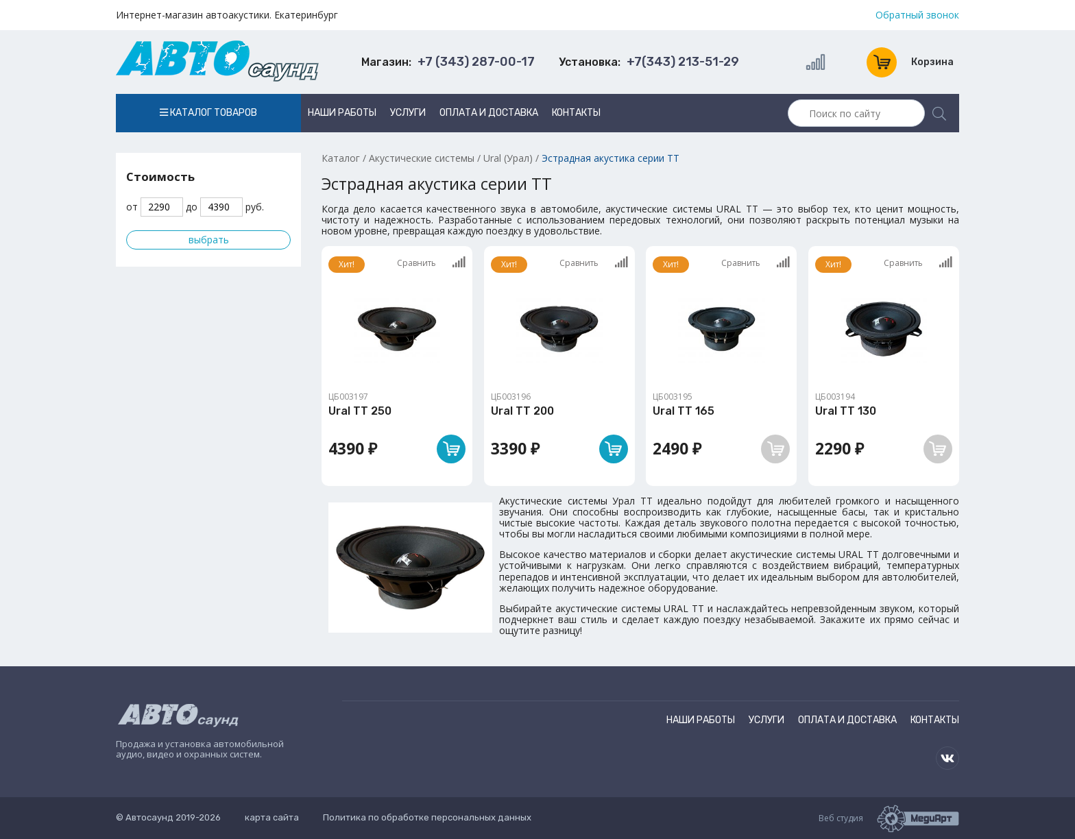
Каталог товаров (208, 113)
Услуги (408, 113)
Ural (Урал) (508, 158)
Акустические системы (421, 158)
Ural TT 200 (522, 410)
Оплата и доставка (488, 113)
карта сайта (272, 817)
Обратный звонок (917, 15)
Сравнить (431, 262)
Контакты (576, 113)
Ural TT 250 (359, 410)
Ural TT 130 (845, 410)
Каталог (341, 158)
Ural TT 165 (683, 410)
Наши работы (342, 113)
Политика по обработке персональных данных (427, 817)
